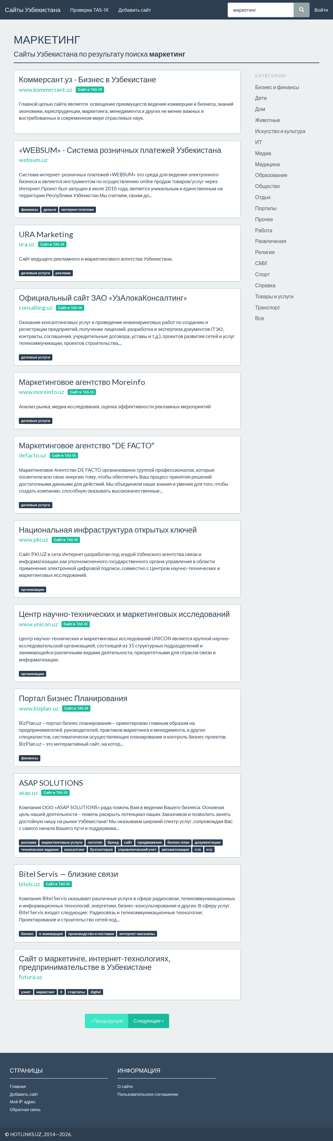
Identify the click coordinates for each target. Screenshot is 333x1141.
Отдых (263, 197)
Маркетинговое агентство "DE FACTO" (86, 445)
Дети (261, 98)
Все (259, 318)
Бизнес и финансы (277, 87)
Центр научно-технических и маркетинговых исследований (124, 613)
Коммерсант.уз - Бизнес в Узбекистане (87, 79)
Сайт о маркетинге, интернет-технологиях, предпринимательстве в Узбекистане (94, 962)
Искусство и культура (280, 131)
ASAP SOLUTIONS (51, 782)
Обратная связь (25, 1109)
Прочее (264, 219)
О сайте (125, 1086)
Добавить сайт (134, 10)
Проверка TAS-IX (89, 10)
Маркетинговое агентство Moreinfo (82, 382)
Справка (265, 285)
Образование (271, 175)
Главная (18, 1086)
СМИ (261, 263)
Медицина (267, 164)
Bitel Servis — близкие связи (68, 873)
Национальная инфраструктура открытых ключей (108, 529)
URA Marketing (46, 234)
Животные (267, 120)
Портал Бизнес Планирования (73, 698)
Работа (264, 230)
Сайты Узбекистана (32, 9)
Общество (267, 186)
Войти (321, 10)
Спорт (262, 274)
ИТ (258, 142)
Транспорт (267, 307)
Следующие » (148, 1021)
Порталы (266, 208)
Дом (260, 109)
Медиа (263, 153)
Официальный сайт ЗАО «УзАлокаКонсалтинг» (103, 297)
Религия (265, 252)
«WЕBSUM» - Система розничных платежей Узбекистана (120, 150)
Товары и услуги (274, 296)
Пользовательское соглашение (147, 1094)
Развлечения (270, 241)
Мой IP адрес (22, 1101)
